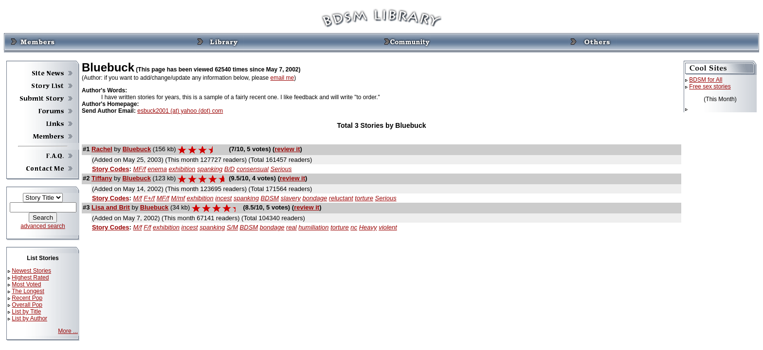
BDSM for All (705, 79)
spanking (209, 169)
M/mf (178, 198)
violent (388, 227)
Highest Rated (30, 277)
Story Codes (110, 169)
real (291, 227)
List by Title (26, 311)
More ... (68, 331)
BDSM (270, 198)
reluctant (341, 198)
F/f (147, 227)
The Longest (28, 291)
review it (287, 149)
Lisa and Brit (110, 207)
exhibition (182, 169)
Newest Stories (31, 270)
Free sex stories (709, 86)
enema (157, 169)
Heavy (368, 227)
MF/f (139, 169)
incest (223, 198)
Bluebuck (137, 149)
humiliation (313, 227)
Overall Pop (27, 304)
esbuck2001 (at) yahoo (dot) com (180, 110)
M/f (137, 198)
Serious (280, 169)
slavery (291, 198)
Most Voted (26, 284)
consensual (252, 169)
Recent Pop (27, 298)
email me (282, 77)
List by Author (29, 318)
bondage (315, 198)
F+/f (149, 198)
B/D (229, 169)
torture (364, 198)
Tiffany (101, 178)
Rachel (101, 149)
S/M (232, 227)
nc (353, 227)
